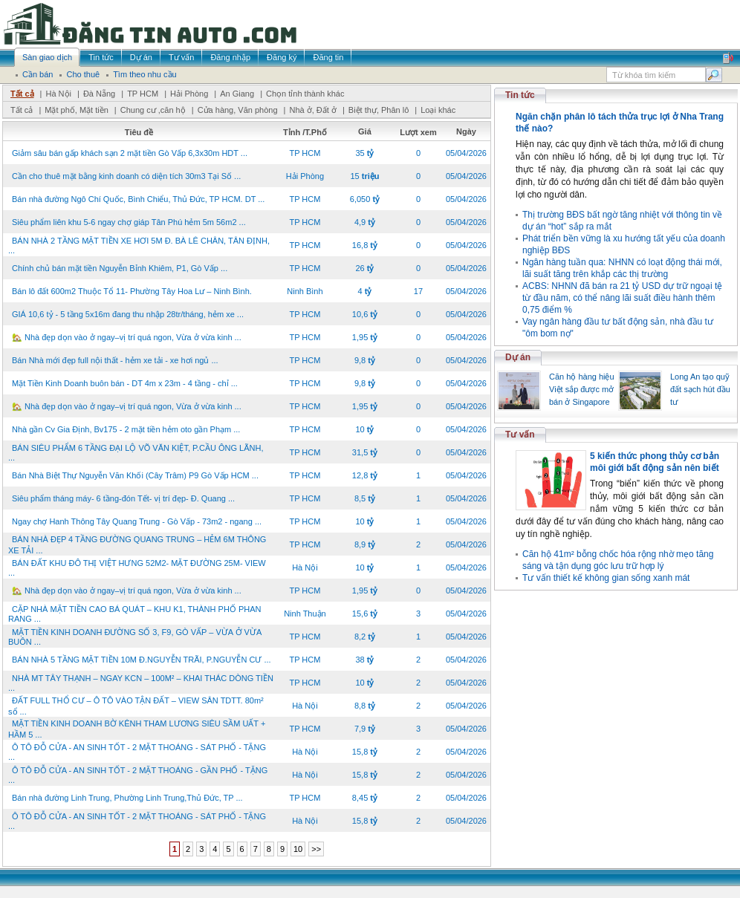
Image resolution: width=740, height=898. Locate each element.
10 (297, 849)
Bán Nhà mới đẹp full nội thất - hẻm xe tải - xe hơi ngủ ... (115, 360)
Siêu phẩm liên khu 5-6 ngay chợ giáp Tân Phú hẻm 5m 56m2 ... (129, 222)
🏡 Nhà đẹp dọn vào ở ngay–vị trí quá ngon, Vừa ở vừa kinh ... (126, 337)
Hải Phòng (189, 93)
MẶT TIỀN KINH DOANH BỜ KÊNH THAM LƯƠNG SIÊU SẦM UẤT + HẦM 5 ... (136, 729)
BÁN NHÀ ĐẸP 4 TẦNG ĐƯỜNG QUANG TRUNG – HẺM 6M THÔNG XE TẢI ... (137, 545)
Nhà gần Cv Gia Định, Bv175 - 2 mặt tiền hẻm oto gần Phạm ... (126, 429)
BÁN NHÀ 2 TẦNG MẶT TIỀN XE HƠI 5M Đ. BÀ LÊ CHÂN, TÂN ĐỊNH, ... (139, 245)
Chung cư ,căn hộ (153, 109)
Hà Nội (58, 93)
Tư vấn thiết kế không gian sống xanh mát (605, 578)
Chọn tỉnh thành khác (305, 93)
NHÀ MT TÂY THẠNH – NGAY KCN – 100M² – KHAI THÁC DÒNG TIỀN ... (140, 683)
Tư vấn (520, 434)
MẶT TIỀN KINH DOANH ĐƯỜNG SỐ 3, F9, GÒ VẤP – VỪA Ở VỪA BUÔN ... (135, 637)
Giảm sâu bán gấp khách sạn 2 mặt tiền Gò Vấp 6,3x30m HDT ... (129, 153)
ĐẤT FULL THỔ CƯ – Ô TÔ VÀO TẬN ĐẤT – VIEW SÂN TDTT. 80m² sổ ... (136, 706)
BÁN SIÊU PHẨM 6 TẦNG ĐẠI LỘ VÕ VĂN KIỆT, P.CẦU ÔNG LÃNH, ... (135, 452)
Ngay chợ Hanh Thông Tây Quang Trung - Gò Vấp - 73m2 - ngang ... (137, 521)
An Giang (237, 93)
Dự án (517, 357)
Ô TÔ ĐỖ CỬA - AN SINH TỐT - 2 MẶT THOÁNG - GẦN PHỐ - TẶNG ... (137, 775)
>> (316, 849)
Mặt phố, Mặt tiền (76, 109)
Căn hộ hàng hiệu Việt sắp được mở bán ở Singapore (581, 389)
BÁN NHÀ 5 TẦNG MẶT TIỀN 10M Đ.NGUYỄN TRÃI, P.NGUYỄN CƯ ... (141, 659)
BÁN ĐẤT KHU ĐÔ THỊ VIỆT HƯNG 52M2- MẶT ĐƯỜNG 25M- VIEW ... (137, 568)
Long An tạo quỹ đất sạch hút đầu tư (700, 389)
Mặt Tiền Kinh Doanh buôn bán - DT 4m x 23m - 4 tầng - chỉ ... (125, 383)
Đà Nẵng (99, 93)
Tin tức (520, 95)
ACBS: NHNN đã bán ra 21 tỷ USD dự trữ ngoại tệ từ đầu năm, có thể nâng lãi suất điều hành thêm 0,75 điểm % (622, 298)
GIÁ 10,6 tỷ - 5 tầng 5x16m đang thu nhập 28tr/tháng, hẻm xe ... (128, 314)
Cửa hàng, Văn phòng (238, 109)
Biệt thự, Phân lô (378, 109)
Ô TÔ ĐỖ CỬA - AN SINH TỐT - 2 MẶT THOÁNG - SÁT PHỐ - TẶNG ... (137, 752)
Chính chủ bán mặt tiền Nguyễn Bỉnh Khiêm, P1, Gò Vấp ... (119, 268)
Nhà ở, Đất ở (312, 109)
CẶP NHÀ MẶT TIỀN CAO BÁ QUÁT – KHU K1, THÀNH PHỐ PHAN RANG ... (134, 614)
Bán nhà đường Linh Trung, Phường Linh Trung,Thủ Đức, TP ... (127, 797)
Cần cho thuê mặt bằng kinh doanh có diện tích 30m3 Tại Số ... (126, 176)
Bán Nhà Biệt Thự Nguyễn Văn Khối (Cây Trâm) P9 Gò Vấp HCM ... (135, 475)
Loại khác (438, 109)
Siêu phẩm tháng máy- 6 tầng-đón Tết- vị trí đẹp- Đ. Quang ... (123, 498)
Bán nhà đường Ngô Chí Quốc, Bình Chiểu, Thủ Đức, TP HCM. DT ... (138, 199)
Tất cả (22, 93)
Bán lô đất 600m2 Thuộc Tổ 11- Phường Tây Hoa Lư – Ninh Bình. (132, 291)
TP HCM (142, 93)
